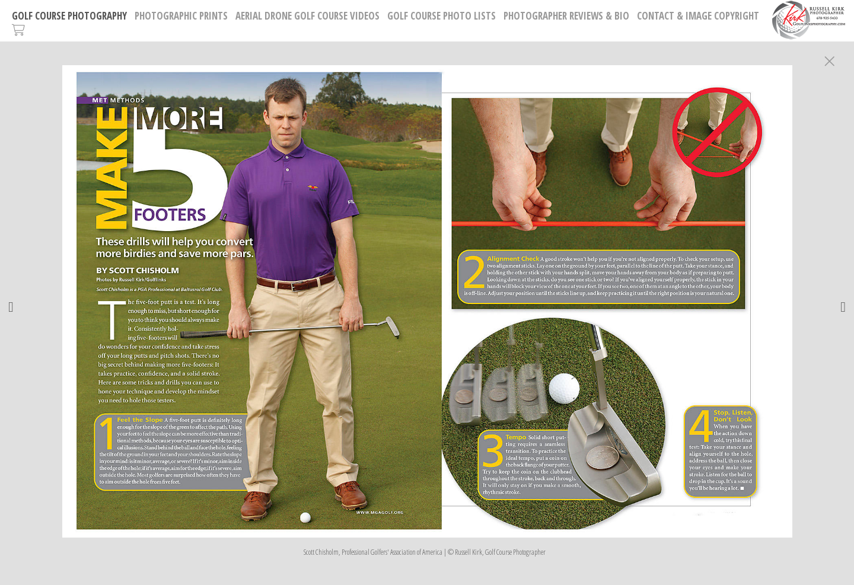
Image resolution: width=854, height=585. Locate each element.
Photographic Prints (181, 16)
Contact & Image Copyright (698, 16)
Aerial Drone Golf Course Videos (307, 16)
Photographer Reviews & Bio (566, 16)
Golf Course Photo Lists (441, 16)
